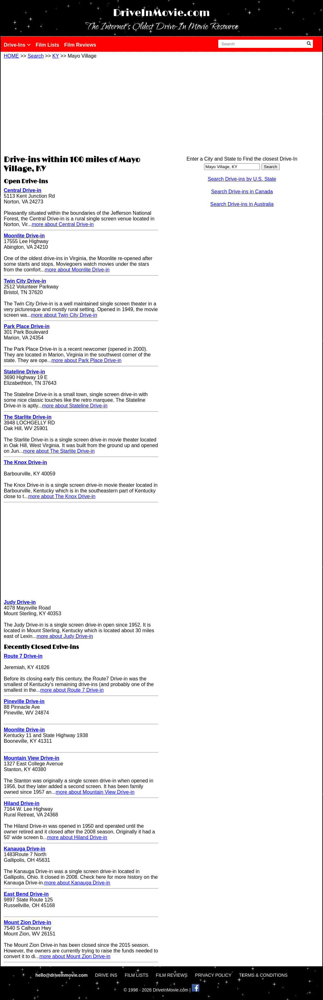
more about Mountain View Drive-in (95, 792)
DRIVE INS (106, 975)
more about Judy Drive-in (65, 636)
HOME (11, 56)
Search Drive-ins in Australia (242, 204)
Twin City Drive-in (25, 281)
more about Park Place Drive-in (86, 360)
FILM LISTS (137, 975)
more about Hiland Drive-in (77, 837)
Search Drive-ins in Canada (242, 191)
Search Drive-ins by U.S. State (242, 179)
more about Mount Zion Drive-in (74, 956)
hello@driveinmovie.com (62, 975)
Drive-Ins (17, 45)
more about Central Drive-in (63, 224)
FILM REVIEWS (171, 975)
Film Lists (47, 45)
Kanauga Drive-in (24, 848)
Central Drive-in (22, 190)
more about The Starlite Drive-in (58, 451)
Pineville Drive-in (24, 701)
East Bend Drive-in (26, 894)
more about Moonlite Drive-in (77, 269)
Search (36, 56)
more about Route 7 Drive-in (72, 690)
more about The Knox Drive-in (61, 496)
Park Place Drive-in (27, 326)
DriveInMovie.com (161, 13)
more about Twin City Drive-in (64, 315)
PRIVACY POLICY (213, 975)
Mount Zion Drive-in (27, 922)
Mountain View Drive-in (31, 758)
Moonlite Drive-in (24, 235)
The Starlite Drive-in (27, 417)
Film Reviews (80, 45)
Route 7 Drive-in (23, 656)
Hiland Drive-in (21, 803)
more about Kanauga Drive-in (77, 882)
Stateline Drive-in (24, 371)
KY (55, 56)
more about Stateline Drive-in (75, 405)
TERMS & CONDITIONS (263, 975)
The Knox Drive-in (25, 462)
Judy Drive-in (20, 602)
